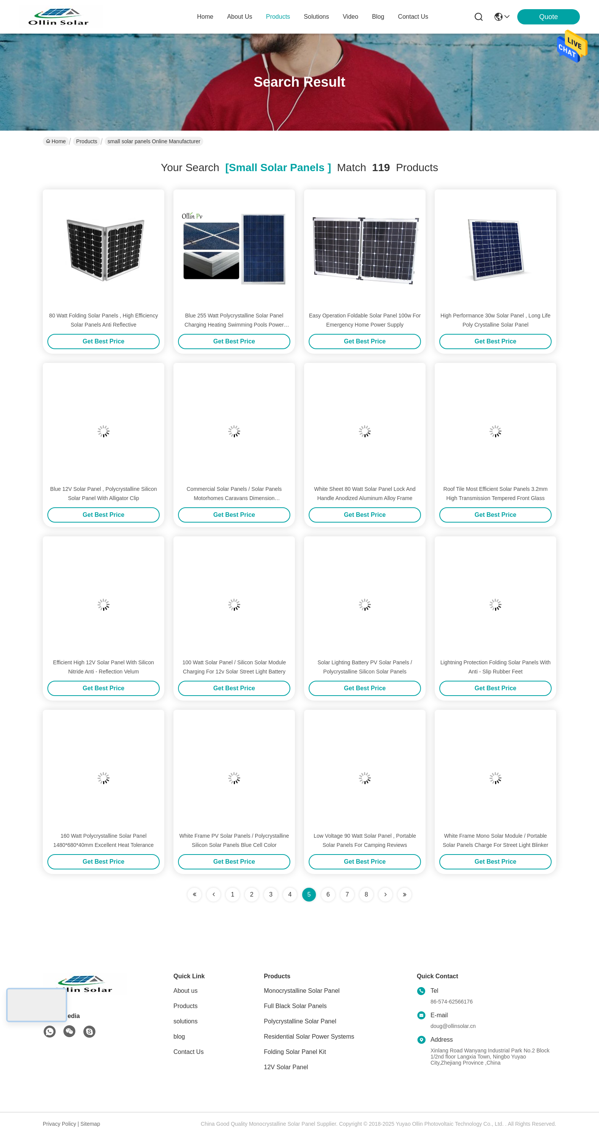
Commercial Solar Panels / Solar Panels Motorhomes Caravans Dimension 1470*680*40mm (234, 498)
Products (86, 141)
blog (378, 16)
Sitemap (90, 1124)
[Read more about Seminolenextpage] (385, 895)
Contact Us (188, 1052)
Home (205, 16)
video (350, 16)
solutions (316, 16)
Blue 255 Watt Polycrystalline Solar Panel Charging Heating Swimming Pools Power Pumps (234, 324)
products (278, 16)
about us (239, 16)
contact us (413, 16)
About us (185, 990)
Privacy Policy (59, 1124)
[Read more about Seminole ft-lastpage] (404, 895)
